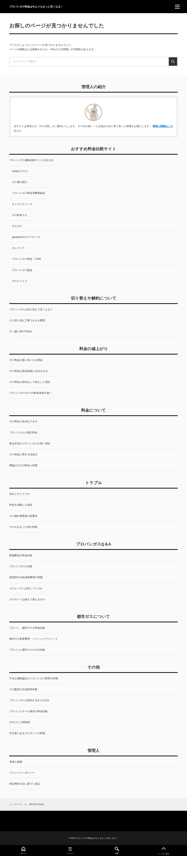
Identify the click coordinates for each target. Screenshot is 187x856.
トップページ (15, 804)
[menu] (177, 7)
